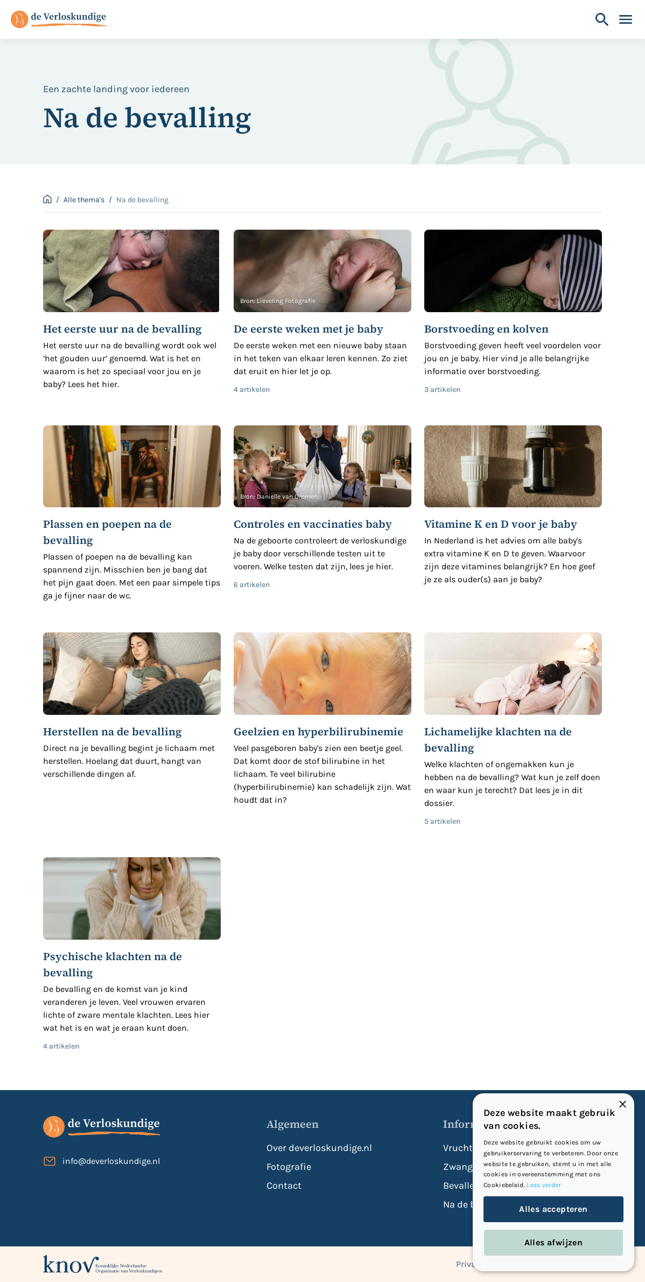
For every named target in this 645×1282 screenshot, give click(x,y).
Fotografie (289, 1167)
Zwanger (462, 1167)
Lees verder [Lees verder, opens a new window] (543, 1185)
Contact (284, 1185)
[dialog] (553, 1182)
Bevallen (461, 1185)
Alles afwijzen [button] (553, 1242)
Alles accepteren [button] (553, 1209)
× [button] (622, 1105)
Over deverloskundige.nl (319, 1148)
